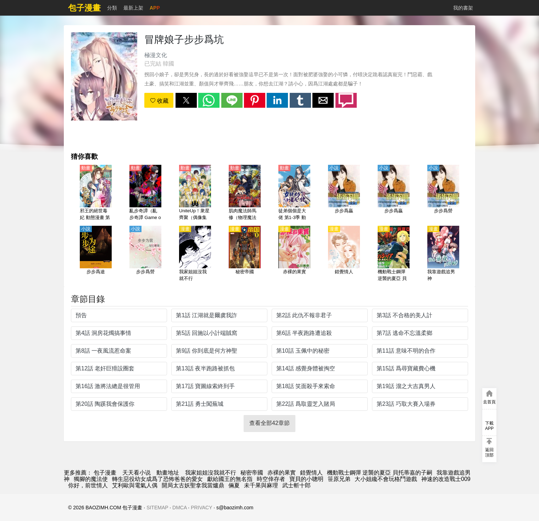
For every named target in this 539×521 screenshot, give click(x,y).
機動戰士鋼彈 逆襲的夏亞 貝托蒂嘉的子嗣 (379, 473)
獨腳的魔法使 (91, 479)
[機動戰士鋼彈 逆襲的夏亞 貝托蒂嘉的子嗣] (394, 254)
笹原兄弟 (339, 479)
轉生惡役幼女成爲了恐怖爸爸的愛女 (157, 479)
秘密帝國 (251, 473)
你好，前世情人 (88, 485)
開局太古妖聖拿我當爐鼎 (193, 485)
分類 (112, 8)
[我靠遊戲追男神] (443, 254)
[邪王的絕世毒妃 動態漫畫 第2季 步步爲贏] (96, 193)
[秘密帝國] (245, 254)
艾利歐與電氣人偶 (134, 485)
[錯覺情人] (344, 254)
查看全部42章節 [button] (269, 423)
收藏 (159, 101)
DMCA (179, 507)
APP (155, 8)
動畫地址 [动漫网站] (167, 473)
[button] (186, 100)
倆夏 (234, 485)
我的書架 (463, 8)
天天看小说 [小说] (136, 473)
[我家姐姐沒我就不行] (195, 254)
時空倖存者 (271, 479)
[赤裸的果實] (294, 254)
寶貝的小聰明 (306, 479)
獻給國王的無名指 (229, 479)
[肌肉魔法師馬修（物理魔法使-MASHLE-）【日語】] (245, 193)
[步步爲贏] (344, 193)
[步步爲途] (96, 254)
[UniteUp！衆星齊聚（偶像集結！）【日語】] (195, 193)
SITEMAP (157, 507)
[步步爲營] (443, 193)
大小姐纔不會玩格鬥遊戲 (386, 479)
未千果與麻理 (261, 485)
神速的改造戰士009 (446, 479)
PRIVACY (201, 507)
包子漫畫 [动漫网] (105, 473)
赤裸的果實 (281, 473)
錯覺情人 (311, 473)
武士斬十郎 (296, 485)
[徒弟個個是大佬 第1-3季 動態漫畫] (294, 193)
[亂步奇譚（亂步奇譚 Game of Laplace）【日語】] (145, 193)
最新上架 (133, 8)
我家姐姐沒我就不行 (210, 473)
